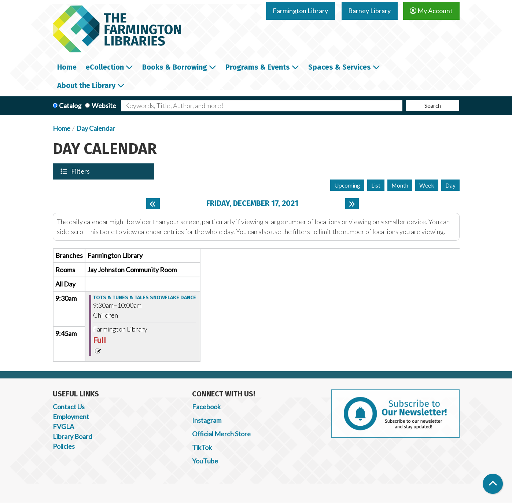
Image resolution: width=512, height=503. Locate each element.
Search (432, 105)
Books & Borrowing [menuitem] (174, 67)
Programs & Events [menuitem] (257, 67)
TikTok (202, 447)
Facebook (206, 407)
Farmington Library (300, 11)
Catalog (70, 105)
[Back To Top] (493, 484)
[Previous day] (153, 203)
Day (450, 185)
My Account (431, 11)
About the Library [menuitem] (86, 85)
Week (426, 185)
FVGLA (63, 426)
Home (61, 128)
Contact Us (69, 407)
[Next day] (352, 203)
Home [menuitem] (67, 67)
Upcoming (347, 185)
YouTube (205, 461)
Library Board (72, 436)
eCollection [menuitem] (105, 67)
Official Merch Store (221, 434)
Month (399, 185)
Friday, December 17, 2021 (252, 203)
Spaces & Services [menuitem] (339, 67)
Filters (81, 171)
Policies (64, 446)
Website (104, 105)
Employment (71, 417)
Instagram (206, 420)
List (375, 185)
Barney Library (369, 11)
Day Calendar (95, 128)
